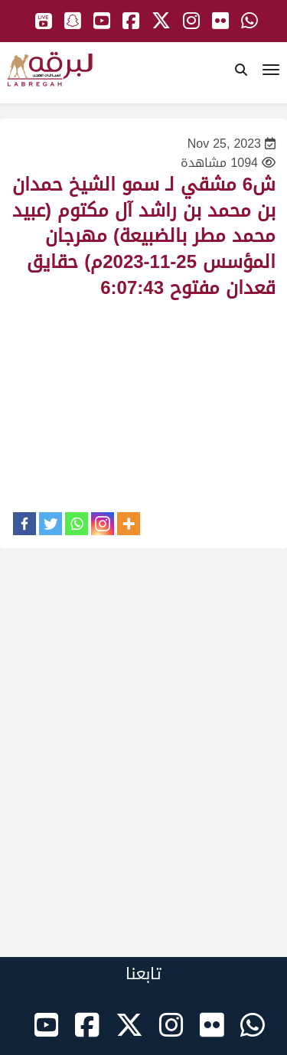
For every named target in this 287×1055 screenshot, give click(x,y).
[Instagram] (102, 523)
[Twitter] (50, 523)
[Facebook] (24, 523)
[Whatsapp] (76, 523)
